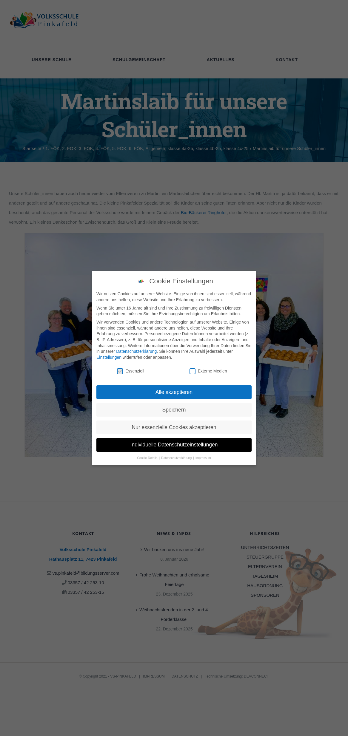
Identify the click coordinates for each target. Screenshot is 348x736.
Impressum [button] (203, 456)
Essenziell (130, 369)
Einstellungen (108, 355)
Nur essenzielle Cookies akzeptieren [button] (174, 425)
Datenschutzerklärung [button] (177, 456)
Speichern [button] (174, 408)
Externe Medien (208, 369)
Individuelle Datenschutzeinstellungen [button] (174, 443)
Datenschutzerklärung (136, 349)
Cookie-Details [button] (147, 456)
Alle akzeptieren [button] (174, 390)
